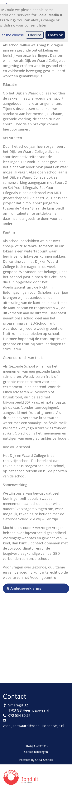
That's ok (55, 35)
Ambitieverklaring (24, 588)
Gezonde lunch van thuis (23, 357)
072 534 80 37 (19, 715)
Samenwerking (15, 484)
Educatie (10, 84)
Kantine (9, 232)
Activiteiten (12, 137)
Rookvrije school (16, 447)
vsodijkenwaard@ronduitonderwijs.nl (33, 725)
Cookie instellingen (36, 752)
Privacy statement (36, 745)
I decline (35, 35)
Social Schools (44, 760)
